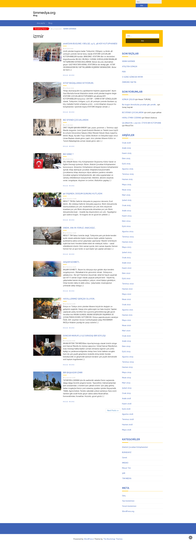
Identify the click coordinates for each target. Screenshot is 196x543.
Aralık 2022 (126, 259)
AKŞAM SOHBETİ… (71, 258)
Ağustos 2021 (127, 306)
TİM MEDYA (126, 475)
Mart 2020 (126, 327)
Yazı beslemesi (128, 497)
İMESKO (125, 459)
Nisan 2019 (126, 374)
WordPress (88, 535)
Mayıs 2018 (126, 426)
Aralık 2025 (126, 144)
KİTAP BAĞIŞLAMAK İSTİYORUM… (78, 79)
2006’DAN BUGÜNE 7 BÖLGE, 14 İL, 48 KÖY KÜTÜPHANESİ (90, 40)
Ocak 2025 (126, 202)
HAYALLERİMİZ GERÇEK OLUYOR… (79, 295)
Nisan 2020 (126, 322)
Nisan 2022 (126, 296)
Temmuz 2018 (128, 416)
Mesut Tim (126, 464)
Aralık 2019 (126, 337)
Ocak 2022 (126, 301)
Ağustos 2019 (127, 353)
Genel (124, 454)
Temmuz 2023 (128, 233)
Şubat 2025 (126, 197)
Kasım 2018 (126, 400)
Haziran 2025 (127, 176)
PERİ (124, 68)
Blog (50, 20)
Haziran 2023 (127, 238)
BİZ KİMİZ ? (68, 150)
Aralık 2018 (126, 395)
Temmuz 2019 (128, 358)
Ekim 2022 (126, 270)
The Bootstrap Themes (113, 535)
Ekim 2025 (126, 155)
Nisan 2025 (126, 186)
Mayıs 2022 (126, 290)
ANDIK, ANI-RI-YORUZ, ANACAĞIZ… (79, 224)
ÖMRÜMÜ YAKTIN (129, 78)
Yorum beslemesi (129, 502)
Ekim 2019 (126, 343)
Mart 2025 (126, 191)
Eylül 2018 (126, 405)
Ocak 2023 (126, 254)
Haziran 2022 (127, 285)
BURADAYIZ (126, 449)
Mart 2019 (126, 379)
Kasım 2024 (127, 212)
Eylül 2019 (126, 348)
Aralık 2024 (126, 207)
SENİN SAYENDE (69, 25)
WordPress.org (128, 508)
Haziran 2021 (127, 311)
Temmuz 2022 (128, 280)
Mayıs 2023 (126, 244)
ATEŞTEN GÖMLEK (129, 63)
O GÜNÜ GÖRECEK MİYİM (132, 73)
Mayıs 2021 (126, 317)
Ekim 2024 (126, 217)
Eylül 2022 (126, 275)
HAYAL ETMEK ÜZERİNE (131, 114)
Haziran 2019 (127, 364)
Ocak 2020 (126, 332)
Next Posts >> (113, 407)
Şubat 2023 (126, 249)
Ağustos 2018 (127, 410)
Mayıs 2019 (126, 369)
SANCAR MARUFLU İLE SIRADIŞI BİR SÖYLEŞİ (84, 332)
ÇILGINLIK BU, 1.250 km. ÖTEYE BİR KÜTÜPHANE (141, 119)
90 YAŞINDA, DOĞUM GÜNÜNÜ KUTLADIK (82, 190)
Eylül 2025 (126, 160)
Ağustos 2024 (127, 228)
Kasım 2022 (126, 264)
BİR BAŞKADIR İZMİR (72, 369)
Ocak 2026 (126, 139)
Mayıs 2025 (126, 181)
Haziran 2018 (127, 421)
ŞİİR (123, 470)
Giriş (124, 492)
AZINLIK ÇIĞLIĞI (128, 96)
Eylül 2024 (126, 223)
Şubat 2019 (126, 384)
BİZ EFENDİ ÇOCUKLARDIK (75, 116)
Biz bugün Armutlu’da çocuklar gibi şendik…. (139, 101)
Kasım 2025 (126, 150)
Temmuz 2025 (128, 170)
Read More (69, 71)
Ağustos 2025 (127, 165)
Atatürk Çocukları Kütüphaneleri (135, 443)
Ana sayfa (41, 20)
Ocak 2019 (126, 390)
